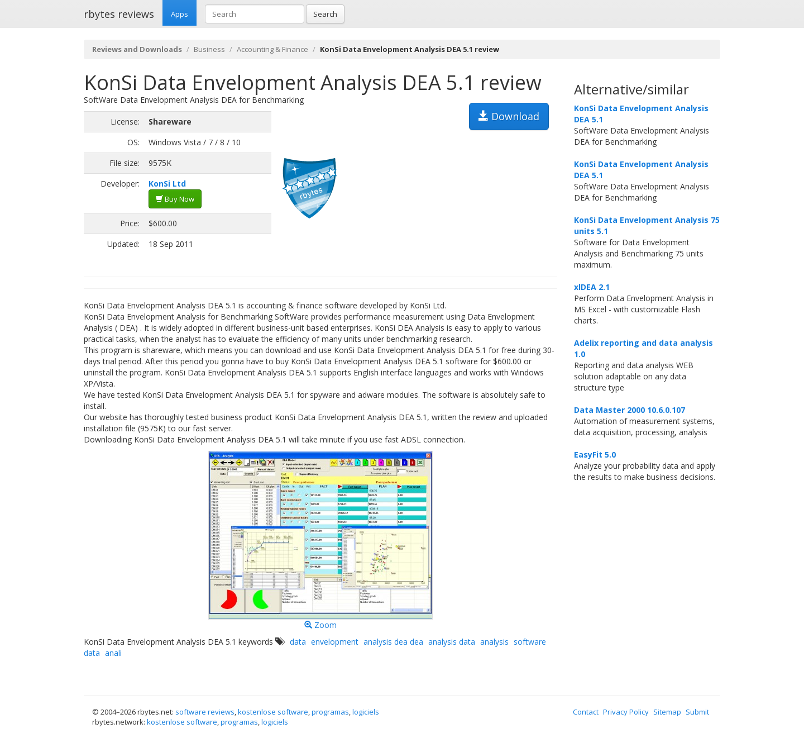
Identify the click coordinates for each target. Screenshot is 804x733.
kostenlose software (273, 712)
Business (209, 49)
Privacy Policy (626, 712)
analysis (494, 641)
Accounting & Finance (272, 49)
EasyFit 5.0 (595, 454)
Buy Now (175, 199)
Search (325, 14)
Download (508, 116)
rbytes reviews (119, 14)
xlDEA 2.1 (592, 287)
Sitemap (667, 712)
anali (113, 653)
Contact (586, 712)
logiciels (365, 712)
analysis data (451, 641)
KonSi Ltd (167, 183)
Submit (697, 712)
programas (330, 712)
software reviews (204, 712)
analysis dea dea (393, 641)
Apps (179, 14)
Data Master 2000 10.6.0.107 (629, 409)
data (298, 641)
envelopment (334, 641)
